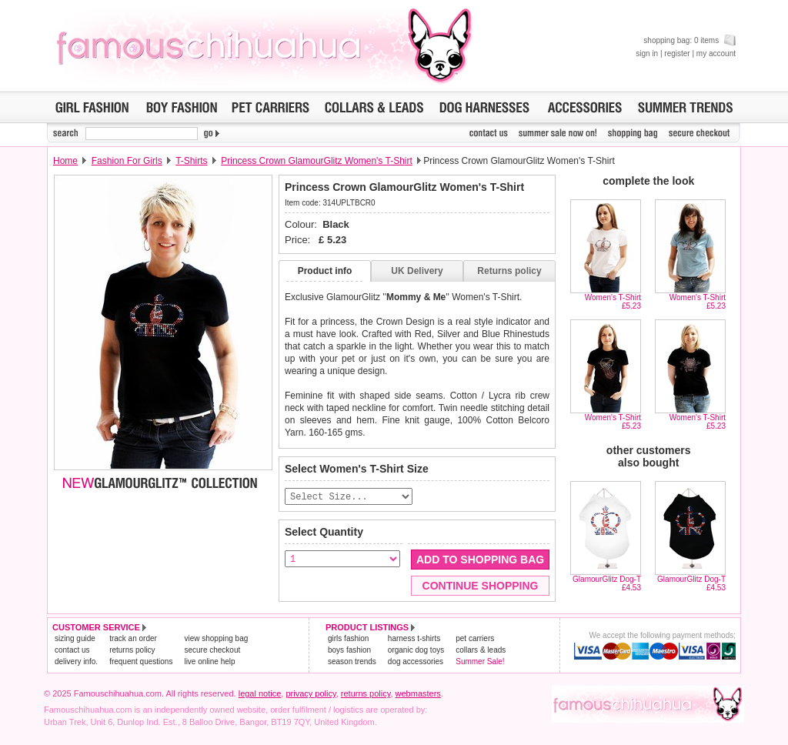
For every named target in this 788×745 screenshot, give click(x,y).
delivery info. (76, 662)
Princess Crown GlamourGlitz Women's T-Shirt (316, 160)
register (677, 53)
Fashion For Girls (127, 160)
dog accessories (415, 662)
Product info (325, 271)
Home (65, 160)
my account (716, 53)
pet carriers (475, 639)
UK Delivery (416, 271)
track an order (133, 639)
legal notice (260, 694)
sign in (647, 53)
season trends (352, 662)
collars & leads (481, 650)
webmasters (418, 694)
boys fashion (349, 650)
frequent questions (140, 662)
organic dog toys (416, 650)
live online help (209, 662)
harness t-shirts (414, 639)
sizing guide (75, 639)
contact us (72, 650)
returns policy (132, 650)
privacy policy (310, 694)
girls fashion (348, 639)
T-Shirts (191, 160)
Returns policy (509, 271)
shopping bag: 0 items (689, 40)
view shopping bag (216, 639)
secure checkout (212, 650)
